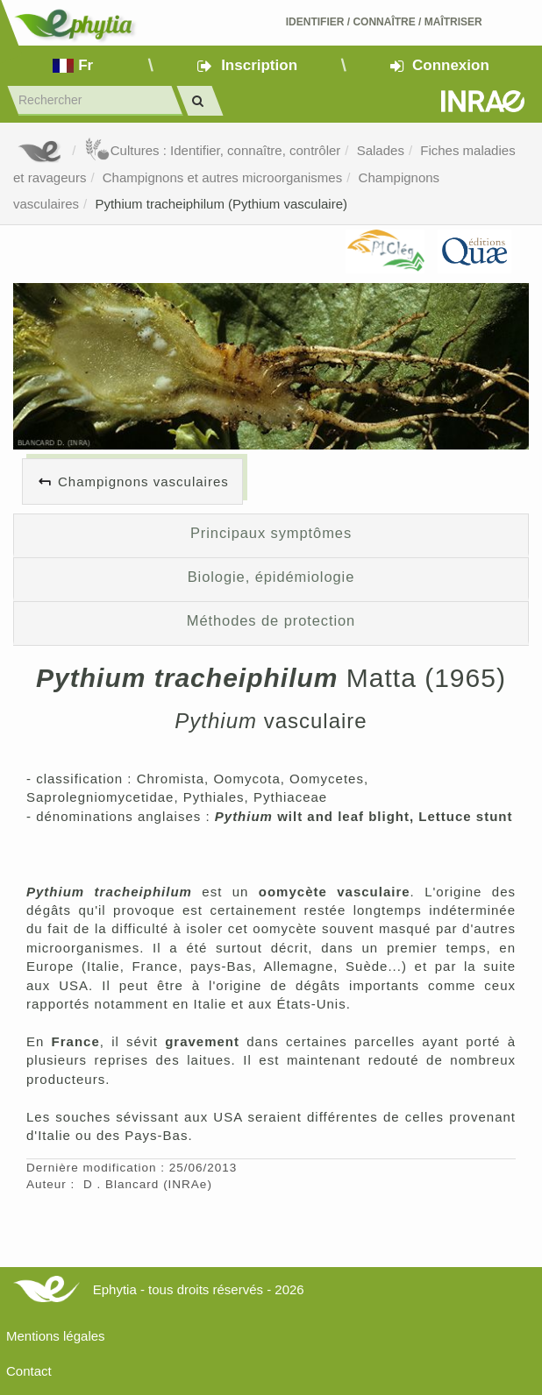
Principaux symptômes (271, 533)
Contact (29, 1370)
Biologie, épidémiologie (271, 576)
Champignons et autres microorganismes (222, 177)
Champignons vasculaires (143, 481)
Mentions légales (55, 1335)
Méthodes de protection (271, 620)
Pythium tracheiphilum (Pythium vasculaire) (221, 203)
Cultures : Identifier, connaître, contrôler (212, 150)
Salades (380, 150)
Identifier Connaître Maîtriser (384, 22)
